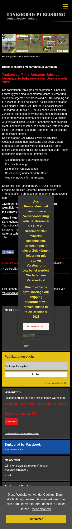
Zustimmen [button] (36, 519)
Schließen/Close (36, 326)
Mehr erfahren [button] (41, 509)
